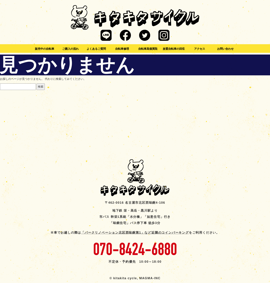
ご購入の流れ (70, 48)
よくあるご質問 (96, 48)
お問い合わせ (225, 48)
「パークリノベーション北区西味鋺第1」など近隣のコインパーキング (135, 232)
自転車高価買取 (148, 48)
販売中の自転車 (44, 48)
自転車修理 (122, 48)
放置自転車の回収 (174, 48)
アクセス (199, 48)
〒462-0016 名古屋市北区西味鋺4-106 (135, 202)
